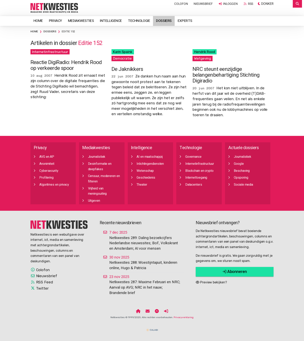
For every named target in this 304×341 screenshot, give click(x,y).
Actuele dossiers (243, 148)
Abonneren (235, 272)
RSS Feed (41, 282)
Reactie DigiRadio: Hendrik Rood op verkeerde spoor (66, 65)
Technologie (139, 20)
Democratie (122, 58)
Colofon (181, 4)
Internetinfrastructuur (50, 52)
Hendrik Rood (204, 52)
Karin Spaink (122, 52)
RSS (248, 4)
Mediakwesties (81, 20)
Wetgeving (202, 58)
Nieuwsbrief (203, 4)
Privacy (55, 20)
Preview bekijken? (211, 282)
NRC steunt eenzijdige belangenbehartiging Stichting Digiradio (226, 75)
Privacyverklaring (184, 317)
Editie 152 (68, 32)
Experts (185, 20)
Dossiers (164, 20)
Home (38, 20)
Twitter (39, 288)
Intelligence (111, 20)
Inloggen (228, 4)
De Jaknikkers (127, 69)
